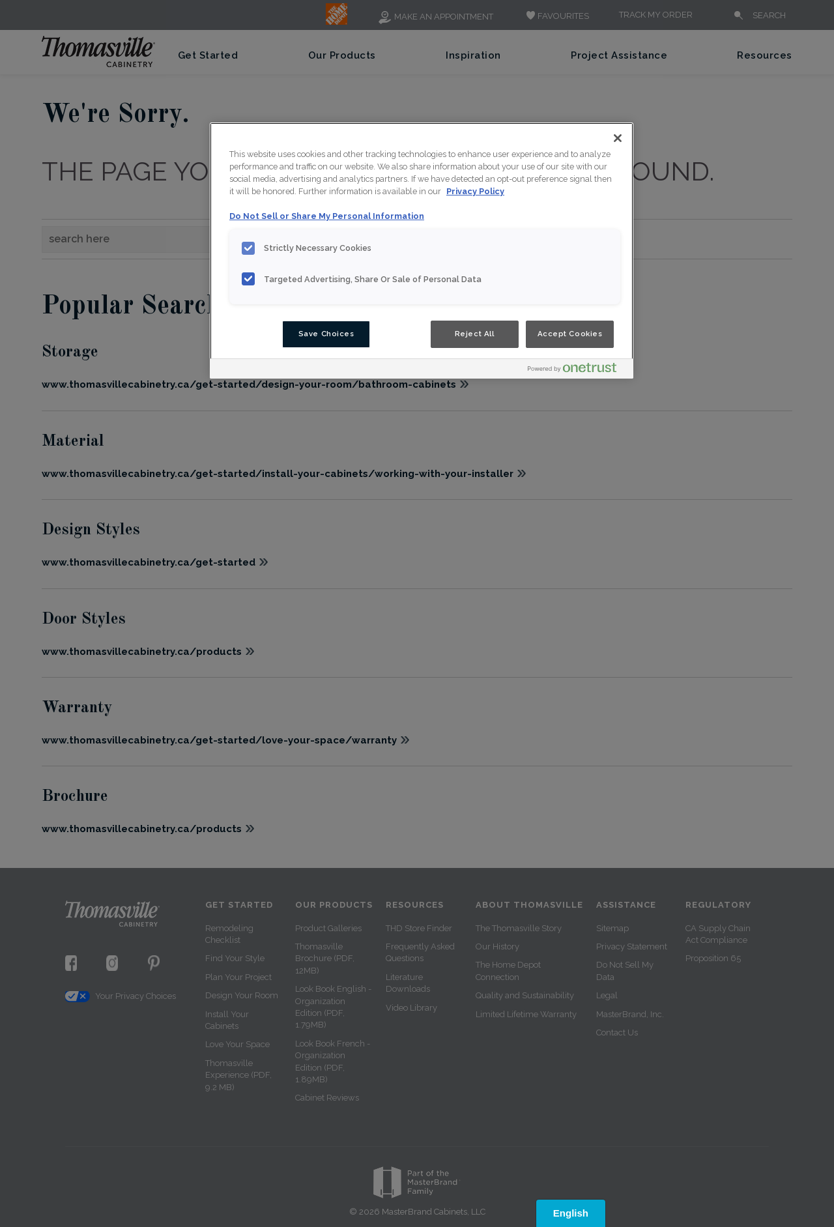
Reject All (475, 333)
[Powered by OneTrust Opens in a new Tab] (577, 370)
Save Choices (326, 333)
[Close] (617, 138)
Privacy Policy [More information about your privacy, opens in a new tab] (475, 191)
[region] (421, 251)
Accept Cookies (570, 333)
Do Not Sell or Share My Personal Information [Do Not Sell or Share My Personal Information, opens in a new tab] (326, 216)
